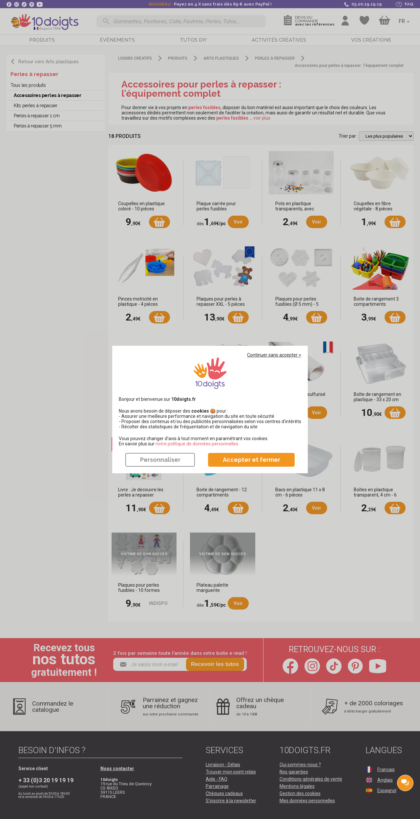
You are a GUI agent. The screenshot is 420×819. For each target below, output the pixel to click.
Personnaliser (160, 459)
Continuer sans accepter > (274, 355)
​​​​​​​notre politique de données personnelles (197, 443)
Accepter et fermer (251, 459)
